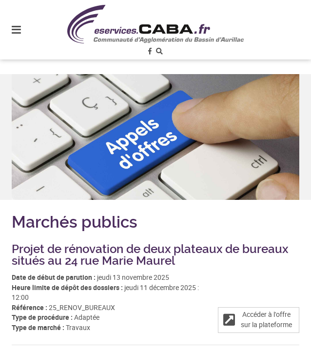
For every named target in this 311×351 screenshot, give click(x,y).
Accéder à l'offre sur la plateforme (257, 319)
